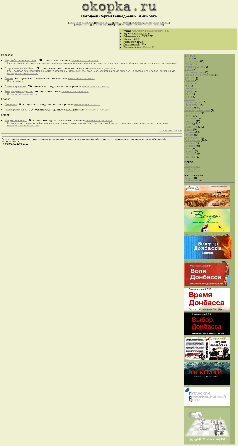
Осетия (188, 96)
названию (158, 25)
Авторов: (189, 178)
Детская (188, 135)
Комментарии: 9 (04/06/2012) (81, 78)
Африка (188, 64)
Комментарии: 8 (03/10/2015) (85, 60)
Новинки (100, 22)
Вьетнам (189, 77)
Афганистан (191, 61)
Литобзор (189, 146)
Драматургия (191, 137)
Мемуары (189, 121)
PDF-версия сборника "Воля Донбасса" (202, 262)
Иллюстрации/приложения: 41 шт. (23, 126)
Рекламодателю (151, 22)
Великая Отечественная (198, 75)
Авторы (78, 25)
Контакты (164, 22)
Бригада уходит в (192, 166)
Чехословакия (192, 113)
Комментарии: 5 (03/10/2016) (98, 120)
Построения (136, 22)
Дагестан (189, 80)
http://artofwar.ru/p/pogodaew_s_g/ (150, 31)
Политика (189, 156)
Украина (189, 107)
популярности (140, 25)
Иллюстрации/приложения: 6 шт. (22, 73)
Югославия (190, 118)
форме (128, 25)
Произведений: (192, 180)
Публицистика (192, 140)
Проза (187, 124)
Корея (187, 94)
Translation (190, 154)
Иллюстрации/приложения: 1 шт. (22, 94)
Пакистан (189, 99)
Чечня (187, 116)
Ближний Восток (193, 66)
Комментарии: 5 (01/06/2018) (96, 110)
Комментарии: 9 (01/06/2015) (95, 86)
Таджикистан (191, 105)
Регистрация (75, 22)
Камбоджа (190, 88)
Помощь (118, 22)
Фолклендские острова (197, 110)
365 (186, 164)
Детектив (189, 132)
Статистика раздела (171, 130)
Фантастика (190, 126)
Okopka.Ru (149, 47)
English (108, 22)
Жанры (86, 25)
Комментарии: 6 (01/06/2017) (74, 91)
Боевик (188, 129)
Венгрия (189, 69)
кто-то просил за (192, 169)
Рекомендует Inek (192, 171)
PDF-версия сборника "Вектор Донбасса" (203, 235)
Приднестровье (193, 102)
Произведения (98, 25)
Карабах (189, 91)
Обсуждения (88, 22)
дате (150, 25)
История (189, 143)
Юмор (187, 148)
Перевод (189, 151)
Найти (126, 22)
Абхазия (189, 58)
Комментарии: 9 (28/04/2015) (101, 68)
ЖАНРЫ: (189, 56)
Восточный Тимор (194, 72)
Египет (188, 83)
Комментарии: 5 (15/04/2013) (87, 105)
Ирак (187, 86)
